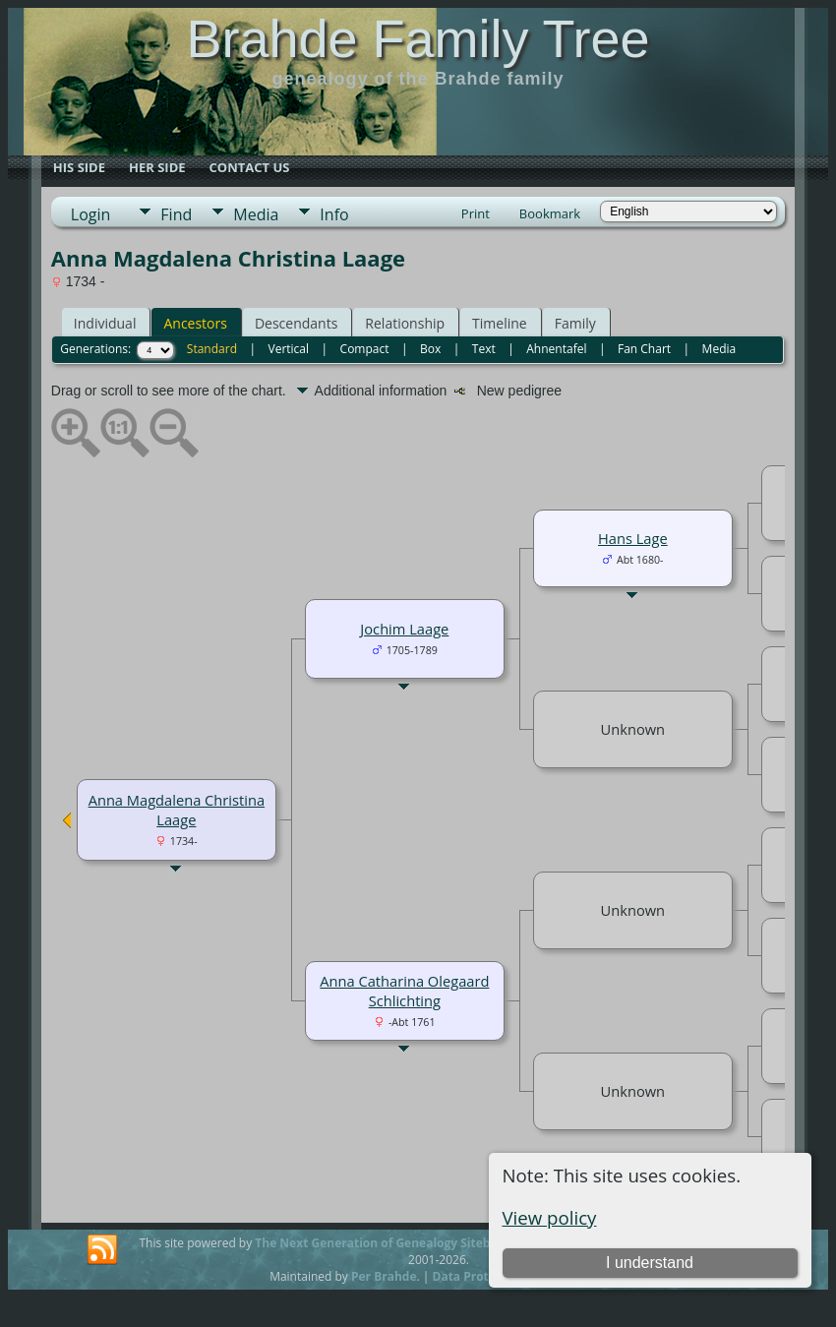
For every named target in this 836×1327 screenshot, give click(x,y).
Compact (364, 348)
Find (176, 214)
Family (575, 323)
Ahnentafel (556, 348)
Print (475, 213)
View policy (550, 1217)
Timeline (499, 323)
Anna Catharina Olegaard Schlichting (404, 990)
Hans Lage (633, 538)
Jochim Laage (404, 628)
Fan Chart (644, 348)
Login (91, 214)
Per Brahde (384, 1276)
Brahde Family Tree (417, 38)
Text (484, 348)
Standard (212, 348)
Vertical (289, 348)
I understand (649, 1262)
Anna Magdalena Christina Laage (177, 809)
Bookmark (549, 213)
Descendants (296, 323)
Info (334, 214)
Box (430, 348)
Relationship (405, 323)
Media (255, 214)
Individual (105, 323)
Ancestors (194, 323)
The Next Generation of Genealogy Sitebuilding (392, 1243)
